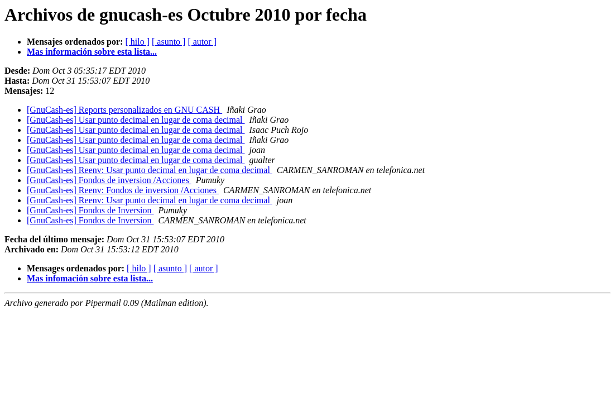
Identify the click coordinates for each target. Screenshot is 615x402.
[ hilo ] (137, 41)
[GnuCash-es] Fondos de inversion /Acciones (109, 180)
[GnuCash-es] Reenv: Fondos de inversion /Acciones (123, 190)
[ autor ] (202, 41)
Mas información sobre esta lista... (92, 51)
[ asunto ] (168, 41)
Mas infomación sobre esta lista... (90, 278)
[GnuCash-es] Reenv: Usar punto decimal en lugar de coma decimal (149, 170)
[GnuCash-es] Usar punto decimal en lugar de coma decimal (136, 120)
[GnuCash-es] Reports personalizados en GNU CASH (124, 109)
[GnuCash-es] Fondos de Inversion (90, 210)
